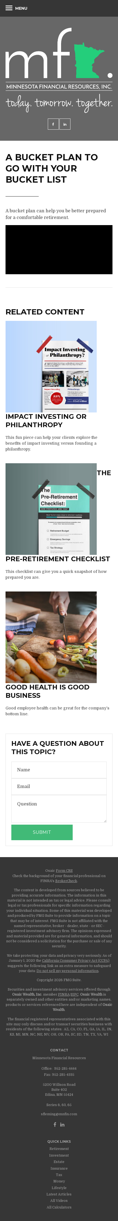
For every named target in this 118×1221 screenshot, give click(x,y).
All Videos (59, 1201)
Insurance (59, 1168)
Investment (59, 1155)
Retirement (59, 1149)
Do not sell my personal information (67, 971)
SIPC (74, 994)
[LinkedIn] (62, 1124)
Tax (59, 1175)
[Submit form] (42, 832)
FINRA (64, 994)
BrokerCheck (66, 881)
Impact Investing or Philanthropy (46, 420)
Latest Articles (59, 1194)
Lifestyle (59, 1188)
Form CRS (64, 871)
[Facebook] (55, 1124)
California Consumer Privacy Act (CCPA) (75, 961)
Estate (59, 1162)
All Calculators (59, 1207)
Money (59, 1181)
